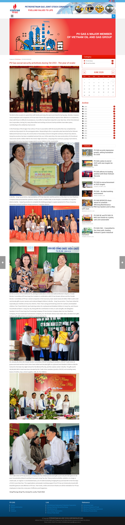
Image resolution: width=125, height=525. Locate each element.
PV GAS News (18, 59)
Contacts (13, 511)
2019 (85, 121)
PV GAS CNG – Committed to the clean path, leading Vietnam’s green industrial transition (98, 231)
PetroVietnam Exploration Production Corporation (61, 505)
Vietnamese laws (88, 505)
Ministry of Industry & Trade (91, 507)
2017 (85, 123)
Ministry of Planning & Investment (93, 509)
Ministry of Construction (90, 511)
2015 (85, 128)
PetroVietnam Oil (52, 509)
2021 (85, 116)
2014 (85, 131)
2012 (85, 135)
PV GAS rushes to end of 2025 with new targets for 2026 (103, 163)
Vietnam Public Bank (53, 513)
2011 (85, 138)
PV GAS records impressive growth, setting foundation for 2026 (104, 152)
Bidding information (16, 507)
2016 (85, 126)
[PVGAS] (15, 8)
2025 (85, 106)
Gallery (13, 505)
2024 (85, 109)
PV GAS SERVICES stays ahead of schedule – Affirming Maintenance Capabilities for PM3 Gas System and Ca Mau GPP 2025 (98, 204)
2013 (85, 133)
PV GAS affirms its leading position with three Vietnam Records (104, 173)
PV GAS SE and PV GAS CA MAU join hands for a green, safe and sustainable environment (98, 218)
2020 (85, 118)
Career (13, 509)
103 (112, 63)
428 (112, 60)
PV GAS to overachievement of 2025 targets (104, 183)
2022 (85, 114)
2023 (85, 111)
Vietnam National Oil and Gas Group (57, 507)
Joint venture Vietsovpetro (54, 511)
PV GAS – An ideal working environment (103, 192)
